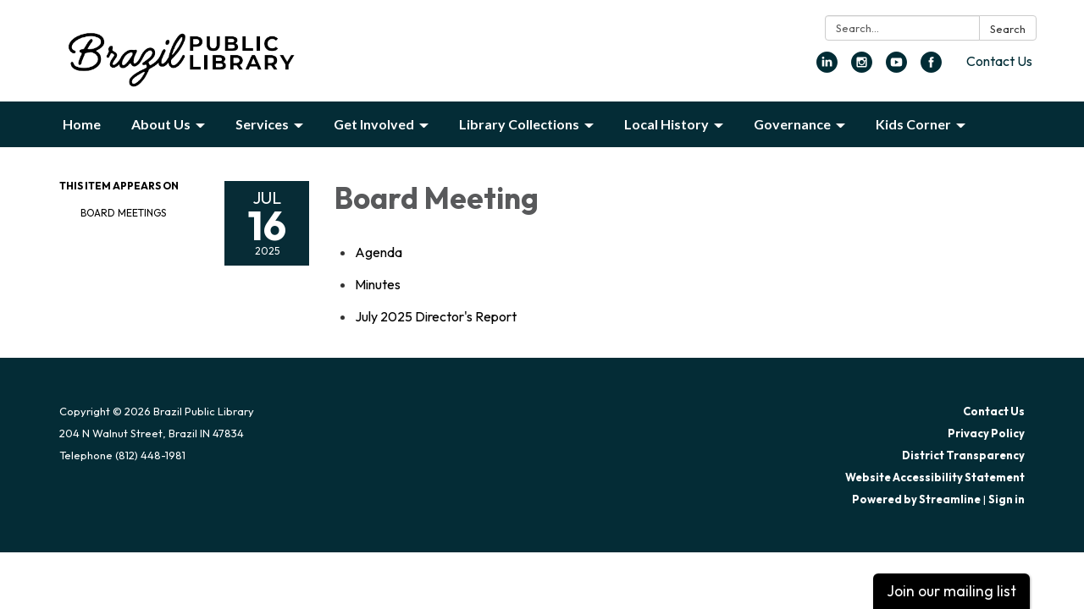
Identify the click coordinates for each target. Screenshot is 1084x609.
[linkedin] (827, 67)
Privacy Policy (986, 433)
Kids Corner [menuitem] (913, 124)
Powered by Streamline (916, 499)
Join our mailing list (951, 591)
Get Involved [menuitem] (374, 124)
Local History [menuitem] (666, 124)
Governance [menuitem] (792, 124)
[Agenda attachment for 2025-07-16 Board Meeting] (378, 252)
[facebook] (931, 67)
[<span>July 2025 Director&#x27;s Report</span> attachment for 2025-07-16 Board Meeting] (436, 316)
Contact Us (999, 60)
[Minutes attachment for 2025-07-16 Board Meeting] (378, 284)
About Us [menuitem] (161, 124)
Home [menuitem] (82, 124)
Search (1008, 29)
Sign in (1006, 499)
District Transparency (963, 455)
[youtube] (896, 67)
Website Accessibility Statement (935, 477)
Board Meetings (123, 212)
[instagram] (861, 67)
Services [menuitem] (262, 124)
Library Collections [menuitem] (519, 124)
